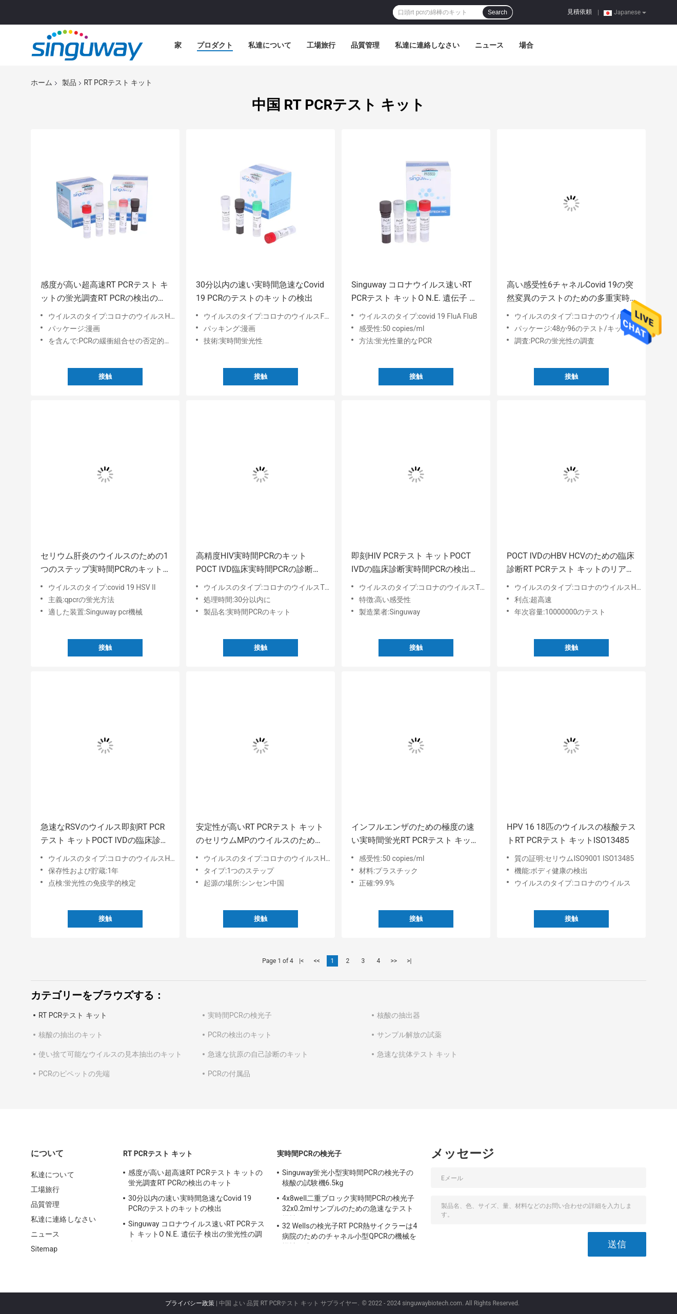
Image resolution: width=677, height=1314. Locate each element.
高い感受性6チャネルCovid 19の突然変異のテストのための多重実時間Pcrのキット (570, 292)
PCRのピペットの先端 (74, 1074)
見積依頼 (579, 11)
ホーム (41, 82)
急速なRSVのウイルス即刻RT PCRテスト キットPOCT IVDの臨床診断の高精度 (105, 834)
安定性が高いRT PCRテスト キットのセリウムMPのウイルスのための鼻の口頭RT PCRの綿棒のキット (260, 834)
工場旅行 (321, 45)
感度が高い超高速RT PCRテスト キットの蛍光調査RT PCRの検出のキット (104, 292)
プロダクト (215, 45)
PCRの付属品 (229, 1074)
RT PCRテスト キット (72, 1015)
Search (497, 12)
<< (317, 960)
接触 (105, 376)
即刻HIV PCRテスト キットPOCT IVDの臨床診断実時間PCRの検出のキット (414, 563)
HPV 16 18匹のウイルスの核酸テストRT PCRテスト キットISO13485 (571, 833)
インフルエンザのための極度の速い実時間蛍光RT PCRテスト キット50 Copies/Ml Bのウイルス (415, 834)
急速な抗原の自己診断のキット (258, 1054)
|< (301, 960)
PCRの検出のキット (240, 1035)
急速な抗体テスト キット (417, 1054)
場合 (526, 45)
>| (409, 960)
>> (393, 960)
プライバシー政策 (189, 1303)
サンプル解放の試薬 (409, 1035)
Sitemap (44, 1249)
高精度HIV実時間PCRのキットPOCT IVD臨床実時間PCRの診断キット (258, 563)
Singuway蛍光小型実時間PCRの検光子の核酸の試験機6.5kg (348, 1177)
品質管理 (365, 45)
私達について (269, 45)
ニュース (489, 45)
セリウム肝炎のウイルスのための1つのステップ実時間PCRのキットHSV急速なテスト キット (104, 563)
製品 (69, 82)
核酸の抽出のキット (70, 1035)
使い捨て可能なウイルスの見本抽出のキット (110, 1054)
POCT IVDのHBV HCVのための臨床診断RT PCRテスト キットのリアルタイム (570, 563)
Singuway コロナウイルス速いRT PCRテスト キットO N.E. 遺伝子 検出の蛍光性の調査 (414, 292)
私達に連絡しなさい (427, 45)
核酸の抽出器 (398, 1015)
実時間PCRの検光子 (240, 1015)
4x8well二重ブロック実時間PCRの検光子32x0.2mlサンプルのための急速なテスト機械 (348, 1205)
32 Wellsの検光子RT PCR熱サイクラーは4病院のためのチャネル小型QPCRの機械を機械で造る (349, 1232)
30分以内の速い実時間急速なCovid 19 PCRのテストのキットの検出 (260, 291)
